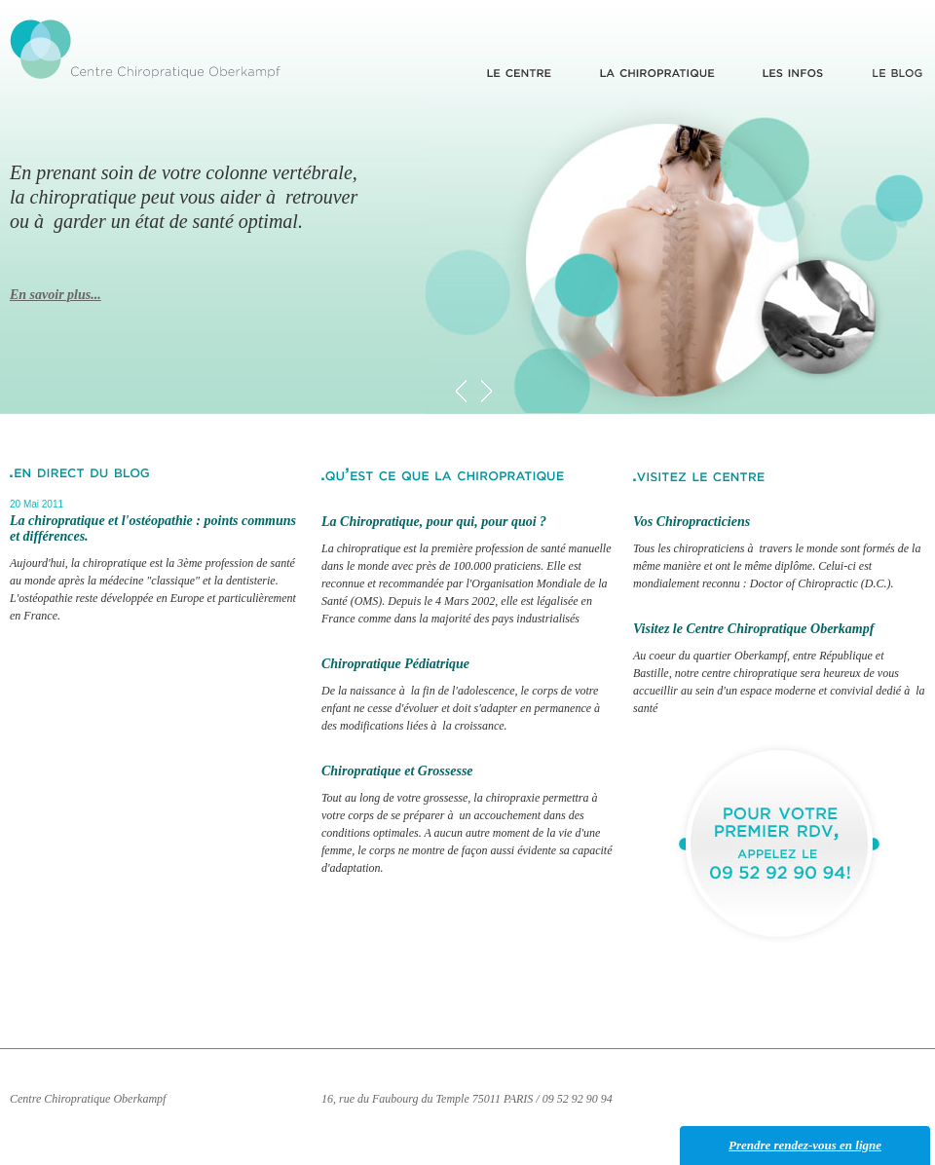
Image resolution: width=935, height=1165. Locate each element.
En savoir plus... (55, 294)
